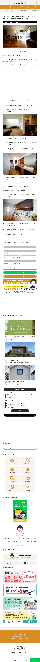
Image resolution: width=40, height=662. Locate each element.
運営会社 (32, 652)
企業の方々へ (14, 652)
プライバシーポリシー (24, 652)
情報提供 (7, 652)
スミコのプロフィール (20, 545)
